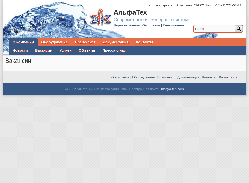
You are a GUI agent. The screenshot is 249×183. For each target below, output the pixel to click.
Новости (20, 50)
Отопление (151, 25)
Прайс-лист (85, 42)
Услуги (65, 50)
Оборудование (54, 42)
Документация (116, 42)
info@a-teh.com (172, 89)
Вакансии (43, 50)
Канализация (173, 25)
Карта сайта (228, 77)
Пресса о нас (114, 50)
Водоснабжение (127, 25)
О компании (23, 42)
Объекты (87, 50)
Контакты (144, 42)
